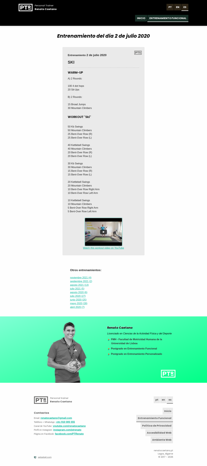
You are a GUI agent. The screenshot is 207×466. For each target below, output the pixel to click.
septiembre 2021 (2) (81, 281)
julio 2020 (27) (78, 296)
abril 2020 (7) (77, 307)
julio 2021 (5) (77, 288)
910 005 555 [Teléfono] (65, 422)
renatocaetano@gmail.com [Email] (56, 418)
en (177, 7)
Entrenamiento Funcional (167, 18)
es (184, 7)
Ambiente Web (161, 440)
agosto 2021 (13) (79, 285)
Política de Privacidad (156, 425)
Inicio (141, 18)
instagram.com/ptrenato (67, 430)
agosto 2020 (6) (78, 292)
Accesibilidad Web (159, 433)
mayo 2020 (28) (78, 303)
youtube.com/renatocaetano (69, 426)
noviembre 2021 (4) (80, 277)
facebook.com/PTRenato (69, 434)
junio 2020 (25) (78, 299)
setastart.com (43, 457)
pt (170, 7)
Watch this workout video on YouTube (103, 233)
